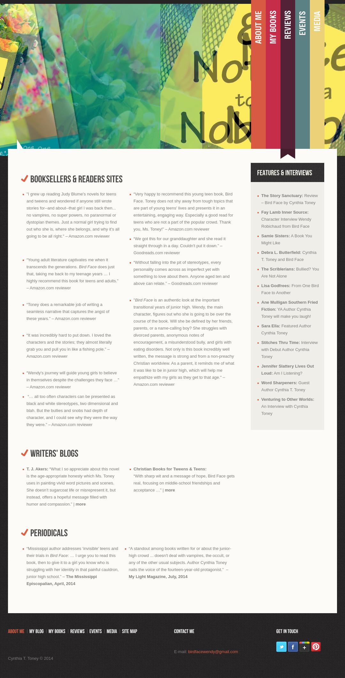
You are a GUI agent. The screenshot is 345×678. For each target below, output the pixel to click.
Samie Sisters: (275, 235)
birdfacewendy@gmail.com (213, 651)
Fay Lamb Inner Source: (285, 212)
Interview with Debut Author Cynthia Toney (289, 349)
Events (302, 75)
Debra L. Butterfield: (281, 252)
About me (258, 75)
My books (273, 75)
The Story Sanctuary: (282, 195)
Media (317, 75)
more (81, 504)
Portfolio (287, 75)
